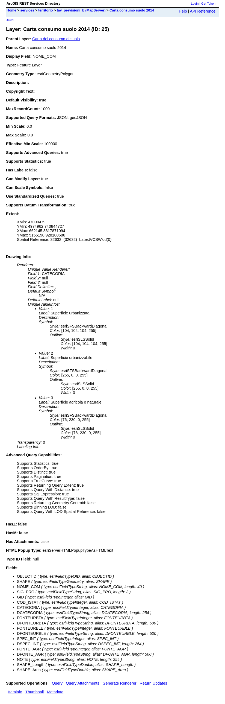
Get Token (208, 3)
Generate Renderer (120, 683)
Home (11, 10)
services (27, 10)
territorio (45, 10)
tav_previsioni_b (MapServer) (81, 10)
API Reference (202, 11)
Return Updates (153, 683)
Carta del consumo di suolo (56, 39)
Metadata (55, 692)
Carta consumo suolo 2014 (131, 10)
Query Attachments (82, 683)
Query (57, 683)
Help (183, 11)
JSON (10, 19)
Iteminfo (15, 692)
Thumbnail (34, 692)
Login (195, 3)
